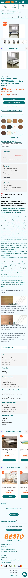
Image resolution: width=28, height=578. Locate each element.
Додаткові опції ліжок (8, 141)
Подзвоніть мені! (14, 575)
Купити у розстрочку (14, 106)
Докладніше (6, 189)
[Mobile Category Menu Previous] (2, 6)
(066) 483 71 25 (13, 573)
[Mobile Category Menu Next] (25, 6)
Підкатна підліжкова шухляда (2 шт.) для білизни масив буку (9, 451)
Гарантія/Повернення (8, 549)
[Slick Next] (4, 39)
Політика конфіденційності (10, 551)
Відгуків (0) (22, 17)
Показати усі (14, 137)
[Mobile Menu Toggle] (2, 2)
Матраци (14, 6)
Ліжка (5, 6)
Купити (14, 99)
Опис (9, 17)
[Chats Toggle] (24, 574)
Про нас (3, 555)
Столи (22, 6)
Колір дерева (5, 116)
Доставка (4, 547)
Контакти (4, 558)
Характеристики (14, 17)
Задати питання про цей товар (14, 529)
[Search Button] (16, 2)
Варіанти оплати (6, 544)
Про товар (4, 17)
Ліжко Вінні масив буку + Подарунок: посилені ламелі (9, 486)
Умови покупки (6, 562)
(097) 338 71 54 (13, 570)
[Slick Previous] (2, 39)
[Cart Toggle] (22, 1)
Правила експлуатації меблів (10, 560)
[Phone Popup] (19, 2)
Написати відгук (14, 514)
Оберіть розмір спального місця (11, 110)
